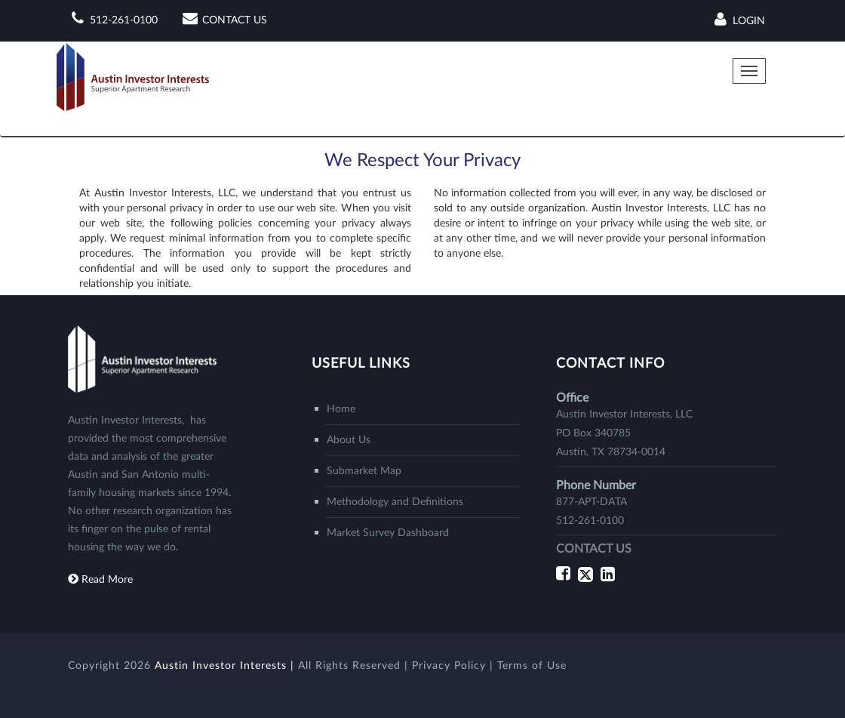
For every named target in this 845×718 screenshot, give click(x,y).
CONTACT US (234, 20)
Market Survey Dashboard (388, 533)
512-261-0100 (124, 20)
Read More (107, 580)
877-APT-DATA (591, 502)
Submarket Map (364, 471)
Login (738, 20)
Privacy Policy (451, 666)
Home (341, 409)
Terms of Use (532, 666)
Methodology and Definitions (395, 502)
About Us (348, 440)
